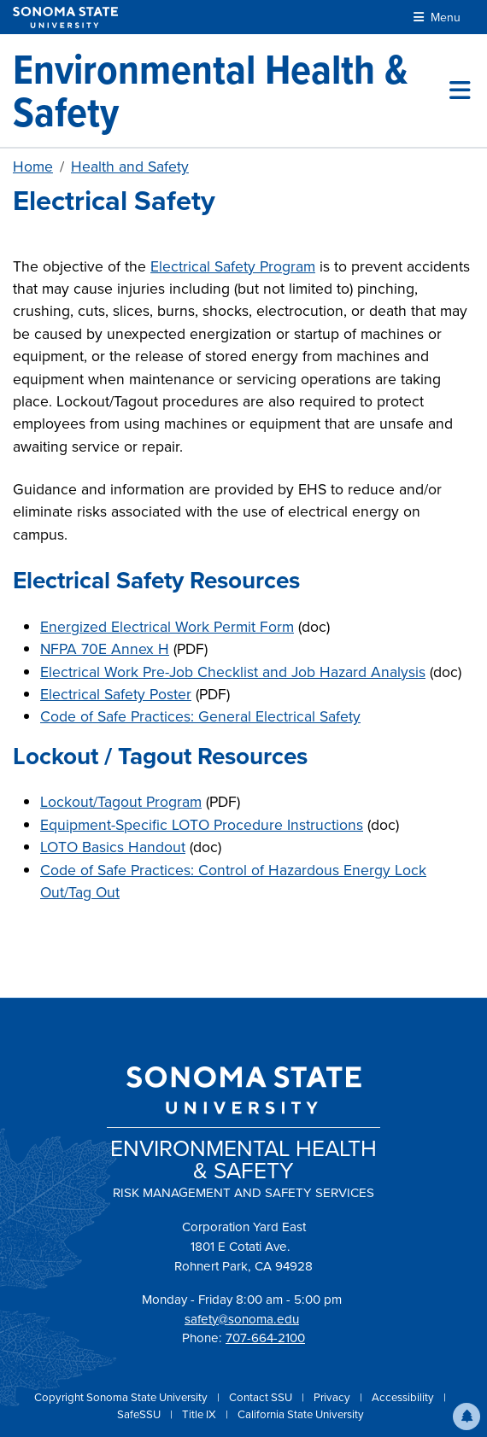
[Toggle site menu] (460, 90)
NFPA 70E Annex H (104, 649)
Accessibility (404, 1397)
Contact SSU (262, 1397)
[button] (466, 1416)
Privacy (333, 1397)
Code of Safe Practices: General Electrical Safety (200, 716)
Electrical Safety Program (232, 266)
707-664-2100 (265, 1338)
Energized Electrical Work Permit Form (167, 627)
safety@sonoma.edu (242, 1319)
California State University (301, 1414)
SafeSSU (140, 1414)
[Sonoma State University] (65, 17)
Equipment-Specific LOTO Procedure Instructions (201, 825)
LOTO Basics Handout (112, 847)
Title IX (200, 1414)
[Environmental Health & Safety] (231, 90)
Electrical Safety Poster (115, 694)
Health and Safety (130, 166)
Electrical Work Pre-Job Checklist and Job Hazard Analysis (232, 672)
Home (33, 166)
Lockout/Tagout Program (121, 802)
